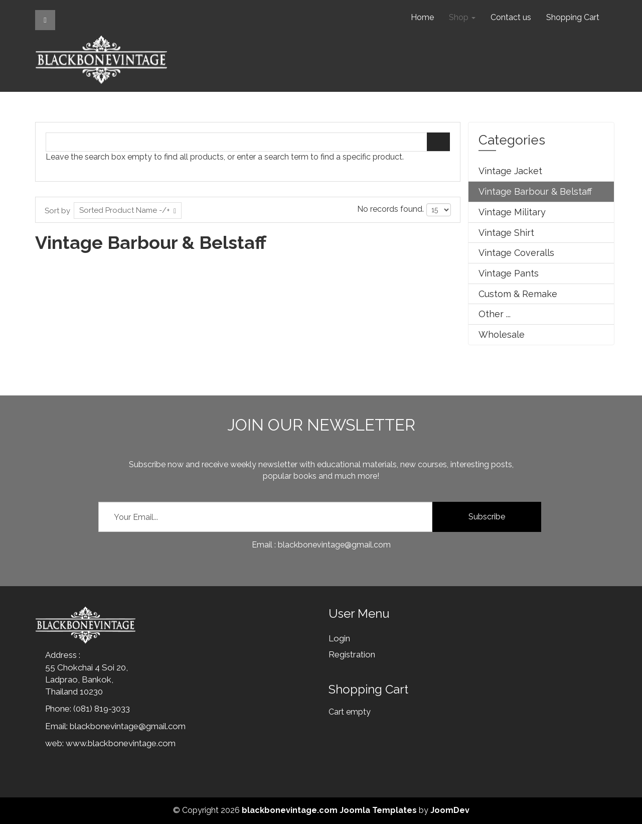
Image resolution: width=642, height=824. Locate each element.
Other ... (494, 314)
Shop (462, 17)
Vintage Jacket (510, 171)
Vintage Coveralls (516, 252)
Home (422, 17)
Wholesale (501, 334)
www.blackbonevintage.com (121, 743)
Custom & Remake (517, 294)
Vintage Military (512, 212)
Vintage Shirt (506, 232)
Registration (352, 654)
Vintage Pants (508, 273)
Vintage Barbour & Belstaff (535, 191)
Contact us (511, 17)
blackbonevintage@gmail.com (128, 726)
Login (339, 638)
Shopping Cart (572, 17)
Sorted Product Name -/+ (124, 210)
